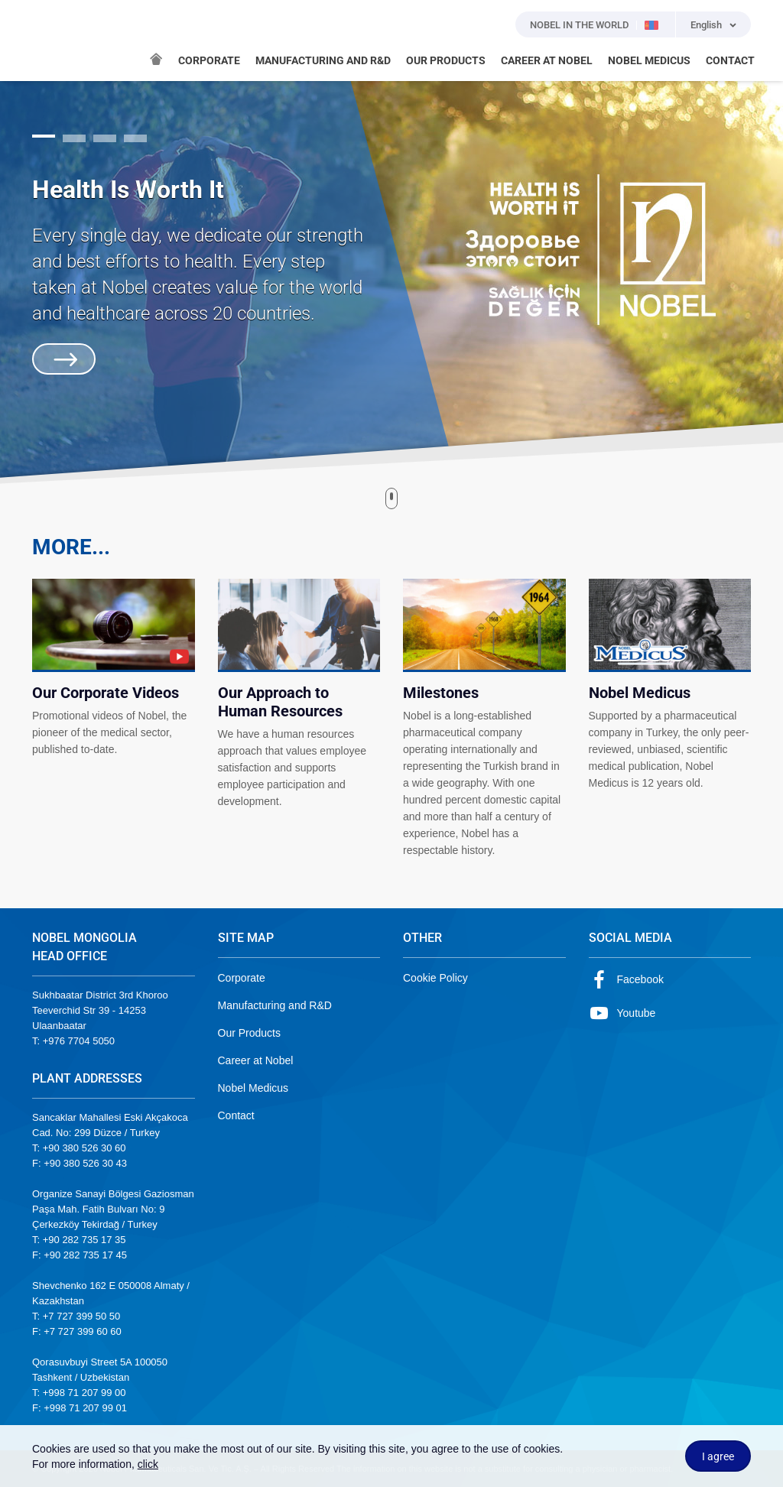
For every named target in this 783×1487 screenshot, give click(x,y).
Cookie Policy (435, 978)
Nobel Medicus (253, 1088)
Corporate (241, 978)
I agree (718, 1456)
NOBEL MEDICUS (649, 60)
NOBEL (52, 40)
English (706, 25)
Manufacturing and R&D (275, 1005)
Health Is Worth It (128, 189)
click (148, 1464)
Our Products (249, 1033)
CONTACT (730, 60)
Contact (236, 1115)
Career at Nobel (256, 1060)
